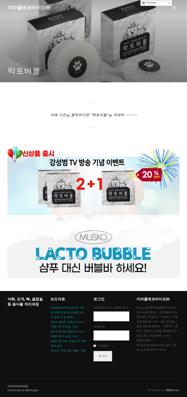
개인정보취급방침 (17, 386)
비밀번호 (99, 326)
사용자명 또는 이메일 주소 (111, 307)
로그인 (102, 356)
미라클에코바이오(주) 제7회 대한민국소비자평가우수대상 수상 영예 (67, 312)
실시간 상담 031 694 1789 (68, 350)
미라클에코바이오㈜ (28, 7)
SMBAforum (172, 390)
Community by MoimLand (22, 390)
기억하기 (102, 346)
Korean (149, 3)
